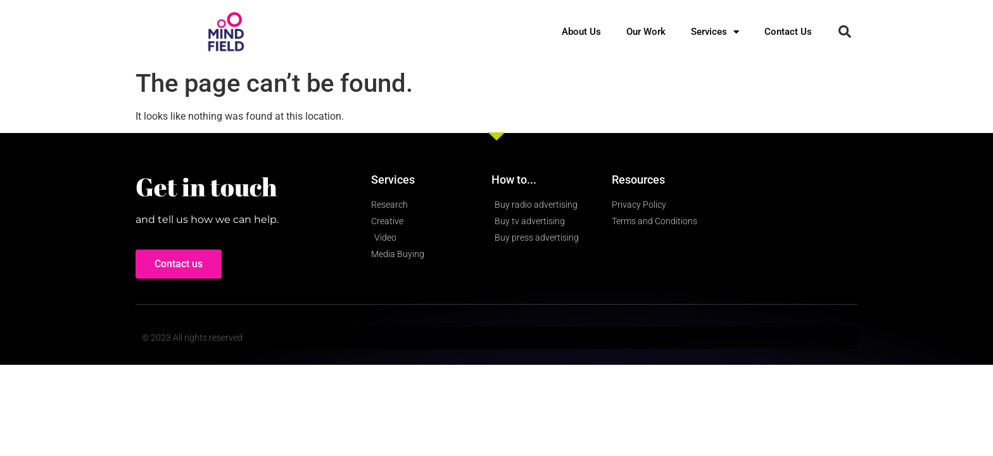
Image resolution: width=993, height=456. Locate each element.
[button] (844, 31)
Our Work (646, 31)
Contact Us (788, 31)
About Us (581, 31)
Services (715, 32)
